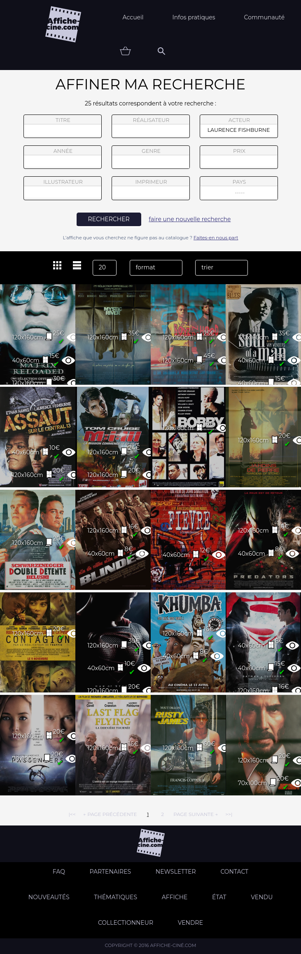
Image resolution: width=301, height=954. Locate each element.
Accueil (133, 17)
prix (239, 157)
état (219, 897)
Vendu (262, 897)
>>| (228, 814)
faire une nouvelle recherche (190, 219)
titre (62, 126)
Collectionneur (125, 922)
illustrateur (62, 188)
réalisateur (150, 126)
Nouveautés (49, 897)
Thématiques (115, 897)
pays (239, 189)
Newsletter (176, 871)
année (62, 157)
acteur (239, 126)
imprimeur (150, 188)
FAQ (59, 871)
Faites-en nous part (216, 238)
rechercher (109, 219)
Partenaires (110, 871)
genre (151, 158)
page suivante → (195, 814)
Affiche (175, 897)
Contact (234, 871)
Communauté (264, 17)
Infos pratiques (194, 17)
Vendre (190, 922)
